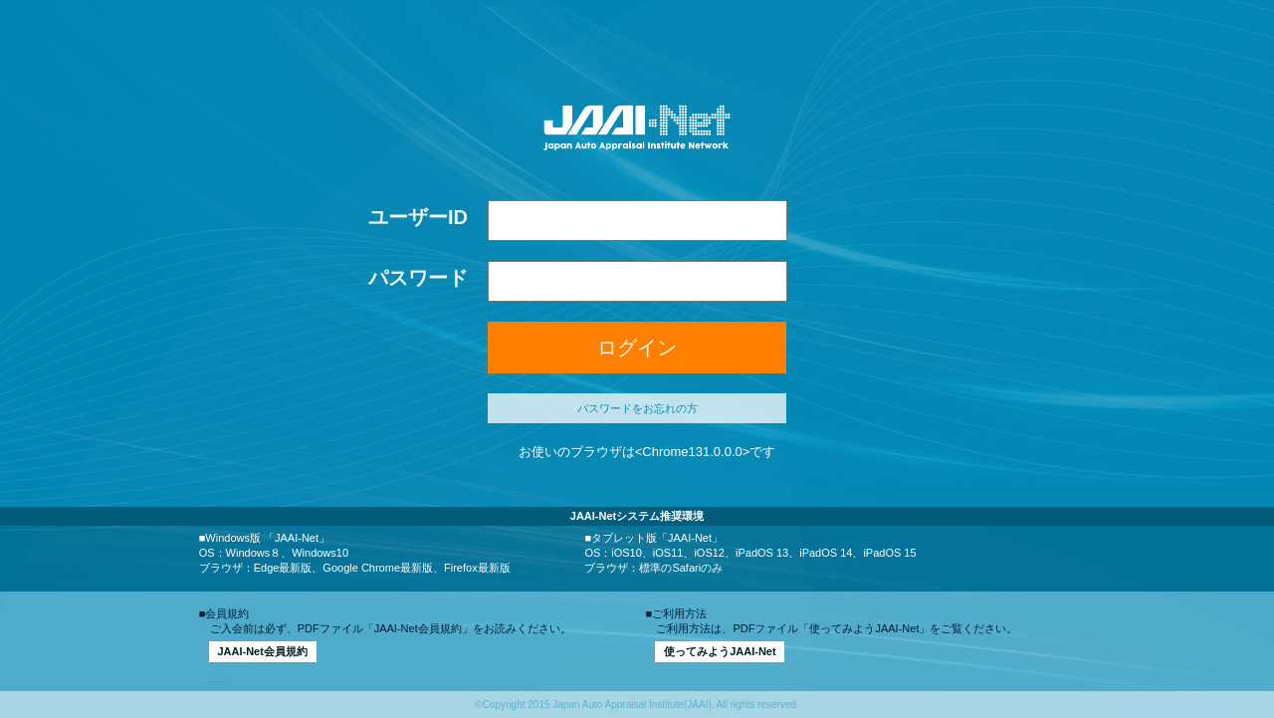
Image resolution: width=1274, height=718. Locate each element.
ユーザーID (418, 217)
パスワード (418, 278)
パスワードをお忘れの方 (637, 408)
